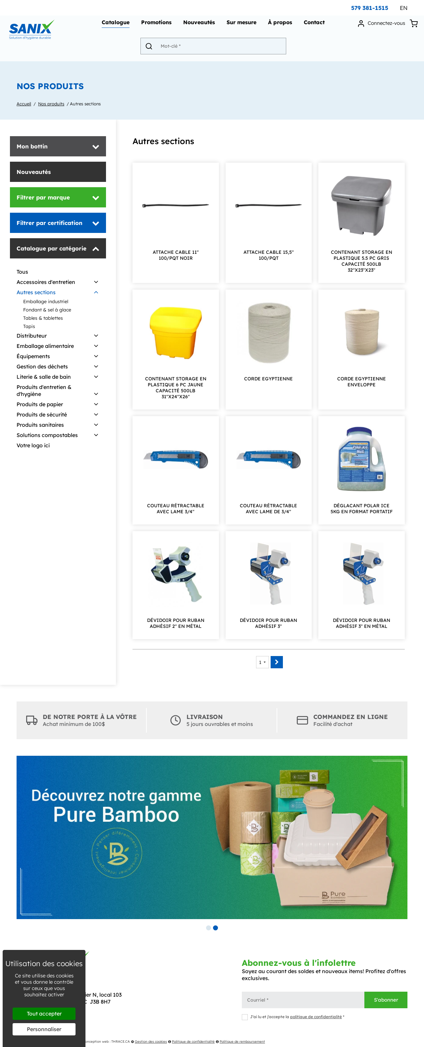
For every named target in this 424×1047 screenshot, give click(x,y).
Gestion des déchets (42, 366)
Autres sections (85, 103)
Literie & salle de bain (44, 376)
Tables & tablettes (43, 318)
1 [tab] (208, 927)
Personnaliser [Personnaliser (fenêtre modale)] (44, 1029)
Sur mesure (240, 25)
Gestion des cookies (149, 1041)
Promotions (155, 25)
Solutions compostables (47, 435)
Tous (22, 271)
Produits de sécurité (42, 414)
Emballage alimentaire (45, 346)
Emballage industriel (45, 301)
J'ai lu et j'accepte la (293, 1016)
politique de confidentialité (316, 1016)
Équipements (33, 356)
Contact (313, 25)
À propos (279, 25)
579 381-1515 (369, 7)
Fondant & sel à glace (47, 310)
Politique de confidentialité (191, 1041)
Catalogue (115, 25)
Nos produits (51, 103)
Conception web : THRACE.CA (106, 1041)
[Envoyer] (153, 49)
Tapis (29, 326)
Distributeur (32, 335)
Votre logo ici (33, 445)
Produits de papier (40, 404)
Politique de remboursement (240, 1041)
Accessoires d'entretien (46, 282)
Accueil (24, 103)
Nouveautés (198, 25)
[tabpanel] (212, 837)
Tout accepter (44, 1013)
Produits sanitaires (40, 424)
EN (403, 7)
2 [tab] (215, 927)
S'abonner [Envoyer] (386, 1000)
